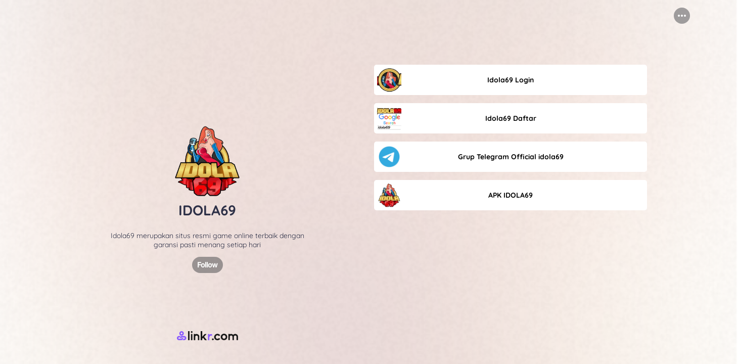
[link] (510, 80)
